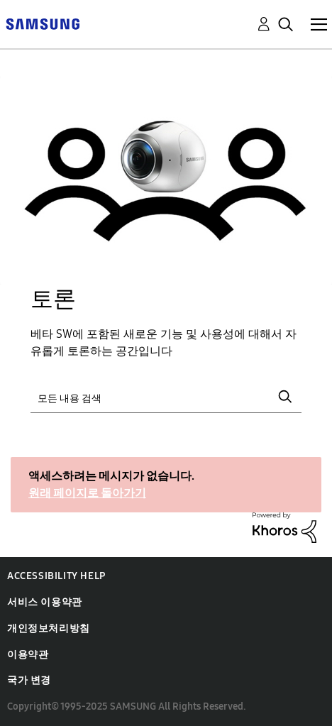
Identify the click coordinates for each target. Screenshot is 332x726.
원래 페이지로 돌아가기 (87, 493)
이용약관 (27, 655)
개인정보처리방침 (48, 628)
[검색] (166, 396)
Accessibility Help (56, 576)
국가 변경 (29, 680)
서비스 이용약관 (44, 602)
